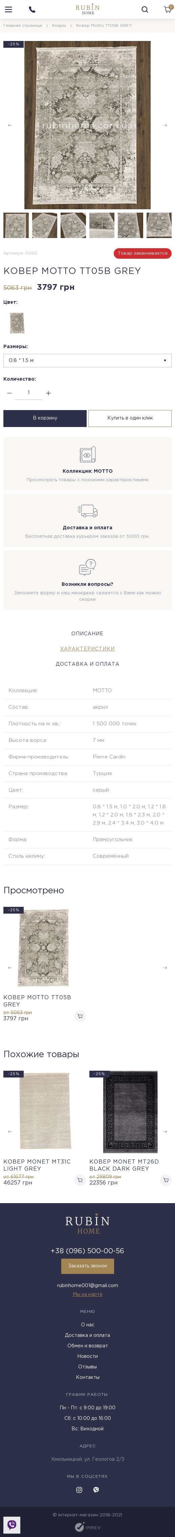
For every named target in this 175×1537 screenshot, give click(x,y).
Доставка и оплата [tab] (87, 664)
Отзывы (87, 1367)
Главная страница (22, 25)
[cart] (167, 9)
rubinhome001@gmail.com (87, 1286)
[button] (165, 125)
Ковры (59, 25)
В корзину (44, 418)
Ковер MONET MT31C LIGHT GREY (37, 1165)
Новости (87, 1356)
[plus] (48, 393)
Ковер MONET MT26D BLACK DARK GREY (124, 1165)
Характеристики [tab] (87, 649)
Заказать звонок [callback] (87, 1266)
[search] (145, 9)
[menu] (8, 9)
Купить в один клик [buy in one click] (130, 418)
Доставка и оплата (87, 1335)
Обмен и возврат (87, 1346)
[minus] (9, 393)
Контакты (88, 1377)
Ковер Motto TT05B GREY (37, 1001)
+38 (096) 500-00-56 (87, 1251)
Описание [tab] (87, 634)
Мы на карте (88, 1295)
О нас (87, 1325)
